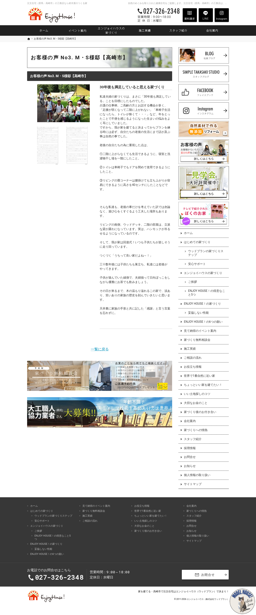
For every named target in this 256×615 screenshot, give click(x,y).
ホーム (188, 233)
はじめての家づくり (197, 242)
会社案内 (190, 421)
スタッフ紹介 (193, 439)
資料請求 (190, 15)
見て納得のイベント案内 (200, 330)
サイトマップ (193, 484)
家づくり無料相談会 (197, 339)
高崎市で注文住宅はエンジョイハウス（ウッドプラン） (184, 591)
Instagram (222, 15)
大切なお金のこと (195, 403)
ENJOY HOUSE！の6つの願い (203, 321)
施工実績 (190, 348)
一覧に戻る (100, 349)
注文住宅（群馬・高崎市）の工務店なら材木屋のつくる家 (57, 3)
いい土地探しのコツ (197, 393)
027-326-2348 (158, 15)
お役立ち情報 (193, 366)
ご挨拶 (192, 281)
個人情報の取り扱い (197, 475)
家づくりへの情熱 (195, 430)
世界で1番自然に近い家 (199, 375)
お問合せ (190, 457)
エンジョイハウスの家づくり (203, 273)
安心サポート (197, 264)
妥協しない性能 (198, 312)
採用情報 (190, 448)
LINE (206, 15)
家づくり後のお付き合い (200, 412)
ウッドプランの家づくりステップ (205, 253)
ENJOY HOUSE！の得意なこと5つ (206, 292)
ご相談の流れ (193, 357)
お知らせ (190, 466)
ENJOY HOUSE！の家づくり (202, 303)
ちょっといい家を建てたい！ (203, 384)
